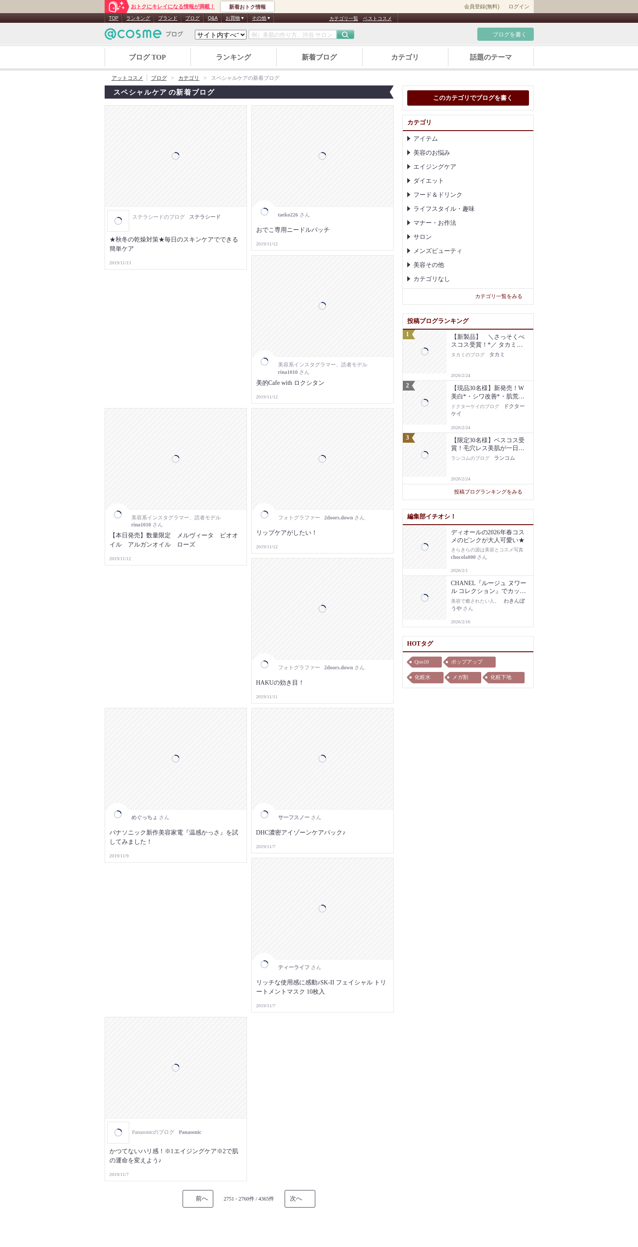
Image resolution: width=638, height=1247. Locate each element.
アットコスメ (127, 78)
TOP (114, 18)
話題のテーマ (491, 57)
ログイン (518, 7)
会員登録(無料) (481, 7)
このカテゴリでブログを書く (468, 99)
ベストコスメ (377, 18)
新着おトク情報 (247, 7)
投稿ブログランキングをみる (491, 492)
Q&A (213, 18)
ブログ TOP (147, 57)
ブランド (167, 18)
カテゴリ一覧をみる (502, 296)
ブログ (192, 18)
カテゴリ (405, 57)
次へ (296, 1198)
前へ (202, 1198)
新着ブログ (319, 57)
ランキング (138, 18)
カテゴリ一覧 (343, 18)
